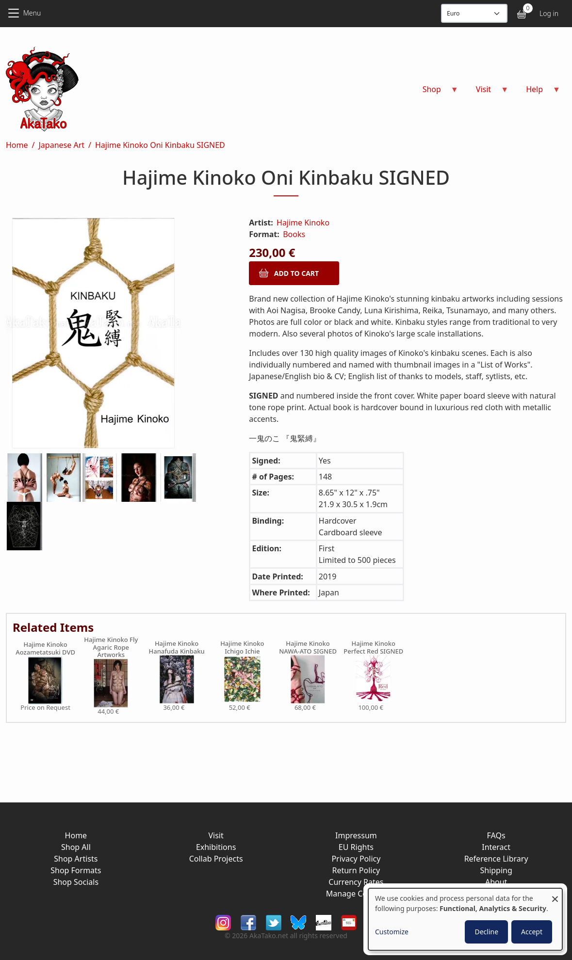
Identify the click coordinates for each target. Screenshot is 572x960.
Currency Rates (355, 882)
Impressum (356, 835)
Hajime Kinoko (303, 222)
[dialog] (465, 919)
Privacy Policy (355, 858)
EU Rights (356, 847)
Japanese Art (61, 145)
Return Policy (356, 870)
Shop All (76, 847)
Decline (486, 931)
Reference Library (496, 858)
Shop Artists (76, 858)
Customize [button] (392, 931)
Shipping (496, 870)
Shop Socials (75, 882)
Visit (215, 835)
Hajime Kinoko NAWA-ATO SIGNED (308, 647)
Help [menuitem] (537, 92)
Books (294, 234)
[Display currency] (474, 13)
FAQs (496, 835)
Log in (548, 13)
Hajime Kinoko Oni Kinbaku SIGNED (160, 145)
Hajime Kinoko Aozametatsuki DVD (45, 648)
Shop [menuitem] (434, 92)
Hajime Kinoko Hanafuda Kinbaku (176, 647)
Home (17, 145)
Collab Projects (216, 858)
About (496, 882)
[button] (116, 335)
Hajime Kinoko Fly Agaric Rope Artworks (111, 647)
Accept (531, 931)
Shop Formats (75, 870)
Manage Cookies (356, 893)
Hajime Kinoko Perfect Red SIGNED (373, 647)
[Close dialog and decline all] (555, 894)
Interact (496, 847)
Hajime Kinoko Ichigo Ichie (242, 647)
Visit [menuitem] (486, 92)
